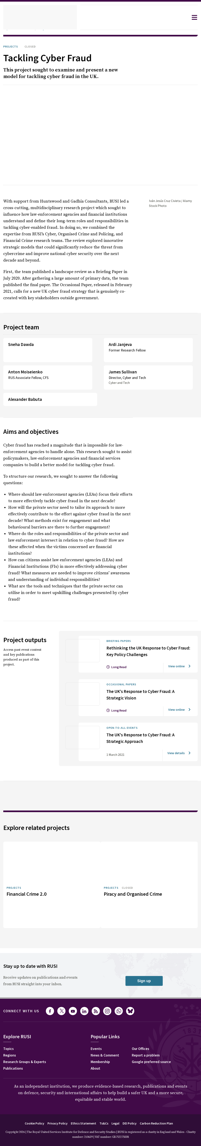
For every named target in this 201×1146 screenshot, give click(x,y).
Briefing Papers (121, 614)
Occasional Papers (123, 658)
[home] (40, 17)
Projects (11, 46)
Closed (33, 46)
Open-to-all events (124, 701)
